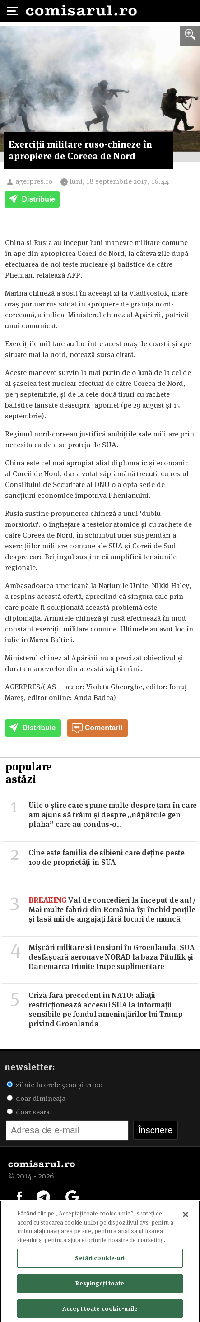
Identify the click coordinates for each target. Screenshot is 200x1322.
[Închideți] (185, 1218)
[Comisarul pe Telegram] (43, 1196)
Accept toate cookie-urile (100, 1311)
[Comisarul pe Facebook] (19, 1196)
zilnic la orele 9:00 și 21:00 (54, 1085)
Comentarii (97, 728)
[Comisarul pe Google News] (72, 1196)
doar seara (28, 1112)
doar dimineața (36, 1098)
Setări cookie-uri (100, 1261)
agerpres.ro (33, 181)
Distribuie (32, 200)
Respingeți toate (99, 1286)
